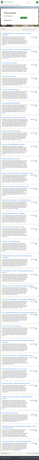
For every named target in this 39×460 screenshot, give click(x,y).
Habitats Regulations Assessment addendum (13, 117)
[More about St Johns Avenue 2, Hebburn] (25, 71)
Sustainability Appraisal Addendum (11, 103)
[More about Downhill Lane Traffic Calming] (15, 421)
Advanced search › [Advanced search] (8, 20)
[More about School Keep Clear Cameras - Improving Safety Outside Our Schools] (22, 280)
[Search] (37, 2)
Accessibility (21, 457)
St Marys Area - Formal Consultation (11, 326)
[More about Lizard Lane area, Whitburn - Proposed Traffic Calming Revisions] (20, 307)
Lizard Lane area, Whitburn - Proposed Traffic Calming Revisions (19, 299)
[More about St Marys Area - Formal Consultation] (3, 335)
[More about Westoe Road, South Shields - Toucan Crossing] (3, 378)
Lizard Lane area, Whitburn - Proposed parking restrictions (17, 355)
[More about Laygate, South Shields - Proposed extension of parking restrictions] (3, 44)
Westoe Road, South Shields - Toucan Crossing (14, 369)
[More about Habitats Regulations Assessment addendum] (23, 126)
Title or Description (8, 15)
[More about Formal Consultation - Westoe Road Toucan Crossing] (6, 391)
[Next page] (36, 453)
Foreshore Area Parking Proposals (11, 241)
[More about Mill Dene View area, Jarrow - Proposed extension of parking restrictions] (22, 350)
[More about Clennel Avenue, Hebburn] (20, 84)
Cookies (26, 457)
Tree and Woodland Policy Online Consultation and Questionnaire (19, 312)
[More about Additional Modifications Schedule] (3, 168)
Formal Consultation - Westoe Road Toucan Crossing (16, 383)
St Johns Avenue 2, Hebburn (9, 63)
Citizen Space (4, 457)
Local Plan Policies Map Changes (10, 89)
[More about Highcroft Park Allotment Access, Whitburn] (24, 221)
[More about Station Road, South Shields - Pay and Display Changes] (17, 208)
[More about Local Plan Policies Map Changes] (25, 98)
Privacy (30, 457)
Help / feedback (35, 457)
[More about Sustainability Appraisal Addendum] (3, 112)
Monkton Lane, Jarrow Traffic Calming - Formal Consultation (18, 286)
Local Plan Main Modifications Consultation (13, 144)
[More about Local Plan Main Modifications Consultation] (3, 153)
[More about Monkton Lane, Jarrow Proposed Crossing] (6, 236)
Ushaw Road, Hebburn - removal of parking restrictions (16, 441)
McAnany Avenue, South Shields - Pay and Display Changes (17, 173)
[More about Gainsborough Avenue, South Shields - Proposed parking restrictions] (19, 265)
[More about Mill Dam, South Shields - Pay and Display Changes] (3, 195)
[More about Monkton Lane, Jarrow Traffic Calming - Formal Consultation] (16, 294)
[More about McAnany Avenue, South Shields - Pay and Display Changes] (22, 181)
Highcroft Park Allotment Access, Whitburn (13, 213)
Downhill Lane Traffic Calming (10, 413)
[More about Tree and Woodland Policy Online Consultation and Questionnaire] (16, 321)
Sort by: (24, 29)
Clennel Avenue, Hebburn (9, 76)
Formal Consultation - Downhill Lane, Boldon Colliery (16, 49)
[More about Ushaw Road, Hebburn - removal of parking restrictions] (19, 449)
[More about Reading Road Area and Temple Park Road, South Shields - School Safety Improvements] (26, 436)
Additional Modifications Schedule (11, 158)
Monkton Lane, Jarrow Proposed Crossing (13, 226)
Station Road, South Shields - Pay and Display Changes (16, 200)
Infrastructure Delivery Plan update (11, 131)
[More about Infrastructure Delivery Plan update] (19, 139)
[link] (30, 453)
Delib (10, 457)
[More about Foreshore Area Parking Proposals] (3, 250)
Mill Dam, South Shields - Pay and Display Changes (15, 186)
